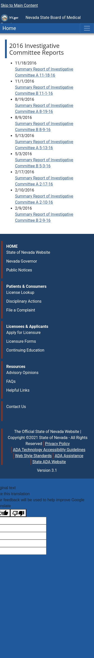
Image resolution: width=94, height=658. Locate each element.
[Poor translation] (18, 513)
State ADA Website (49, 461)
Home (8, 28)
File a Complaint (20, 310)
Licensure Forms (21, 341)
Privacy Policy (57, 443)
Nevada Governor (21, 261)
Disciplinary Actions (23, 301)
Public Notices (19, 270)
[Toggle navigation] (87, 28)
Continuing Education (25, 350)
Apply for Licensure (23, 332)
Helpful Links (18, 390)
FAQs (11, 381)
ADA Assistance (69, 455)
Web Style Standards (33, 455)
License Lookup (20, 292)
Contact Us (16, 406)
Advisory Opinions (22, 372)
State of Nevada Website (28, 252)
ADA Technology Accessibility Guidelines (49, 449)
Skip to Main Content (19, 5)
